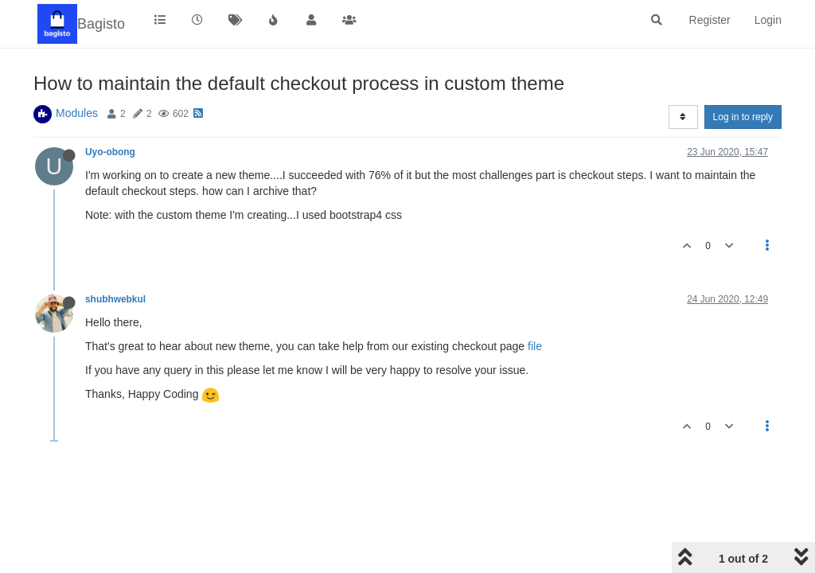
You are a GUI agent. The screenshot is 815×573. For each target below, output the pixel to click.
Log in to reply (743, 117)
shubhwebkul (115, 299)
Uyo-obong (110, 152)
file (535, 346)
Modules (77, 113)
